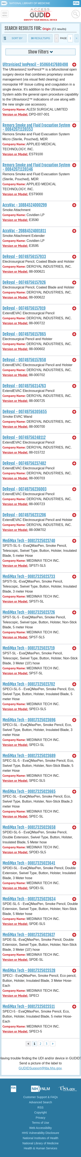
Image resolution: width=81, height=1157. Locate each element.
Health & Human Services (40, 1148)
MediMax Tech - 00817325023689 (29, 755)
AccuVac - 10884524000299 (24, 205)
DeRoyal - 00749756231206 (24, 514)
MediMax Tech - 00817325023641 (28, 863)
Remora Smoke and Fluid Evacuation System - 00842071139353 (36, 127)
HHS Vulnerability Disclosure (40, 1133)
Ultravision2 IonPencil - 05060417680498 (35, 64)
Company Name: (14, 109)
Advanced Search (40, 1102)
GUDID (40, 14)
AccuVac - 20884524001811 (24, 230)
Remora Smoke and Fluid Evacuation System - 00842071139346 (36, 167)
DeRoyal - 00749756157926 (24, 282)
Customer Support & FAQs (40, 1097)
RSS (40, 1107)
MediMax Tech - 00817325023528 (28, 970)
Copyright (40, 1112)
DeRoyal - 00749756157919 (24, 308)
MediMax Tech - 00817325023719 (28, 648)
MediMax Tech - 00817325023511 (28, 1006)
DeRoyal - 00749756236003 (24, 489)
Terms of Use (40, 1122)
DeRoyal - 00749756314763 (24, 385)
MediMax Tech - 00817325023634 (29, 898)
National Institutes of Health (40, 1138)
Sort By (17, 38)
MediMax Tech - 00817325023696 (29, 719)
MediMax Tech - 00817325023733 (28, 576)
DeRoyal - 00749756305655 (24, 411)
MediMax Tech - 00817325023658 (29, 827)
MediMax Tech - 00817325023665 (29, 791)
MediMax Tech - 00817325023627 (28, 934)
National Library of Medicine (29, 3)
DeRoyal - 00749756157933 (24, 256)
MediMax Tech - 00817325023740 (28, 540)
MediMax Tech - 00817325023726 (28, 612)
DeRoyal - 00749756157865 (24, 334)
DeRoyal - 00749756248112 (24, 437)
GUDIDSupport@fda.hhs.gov (40, 1068)
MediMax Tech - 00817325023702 (28, 684)
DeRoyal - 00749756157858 (24, 359)
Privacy (40, 1117)
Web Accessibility (40, 1128)
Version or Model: (15, 114)
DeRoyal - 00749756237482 (24, 463)
